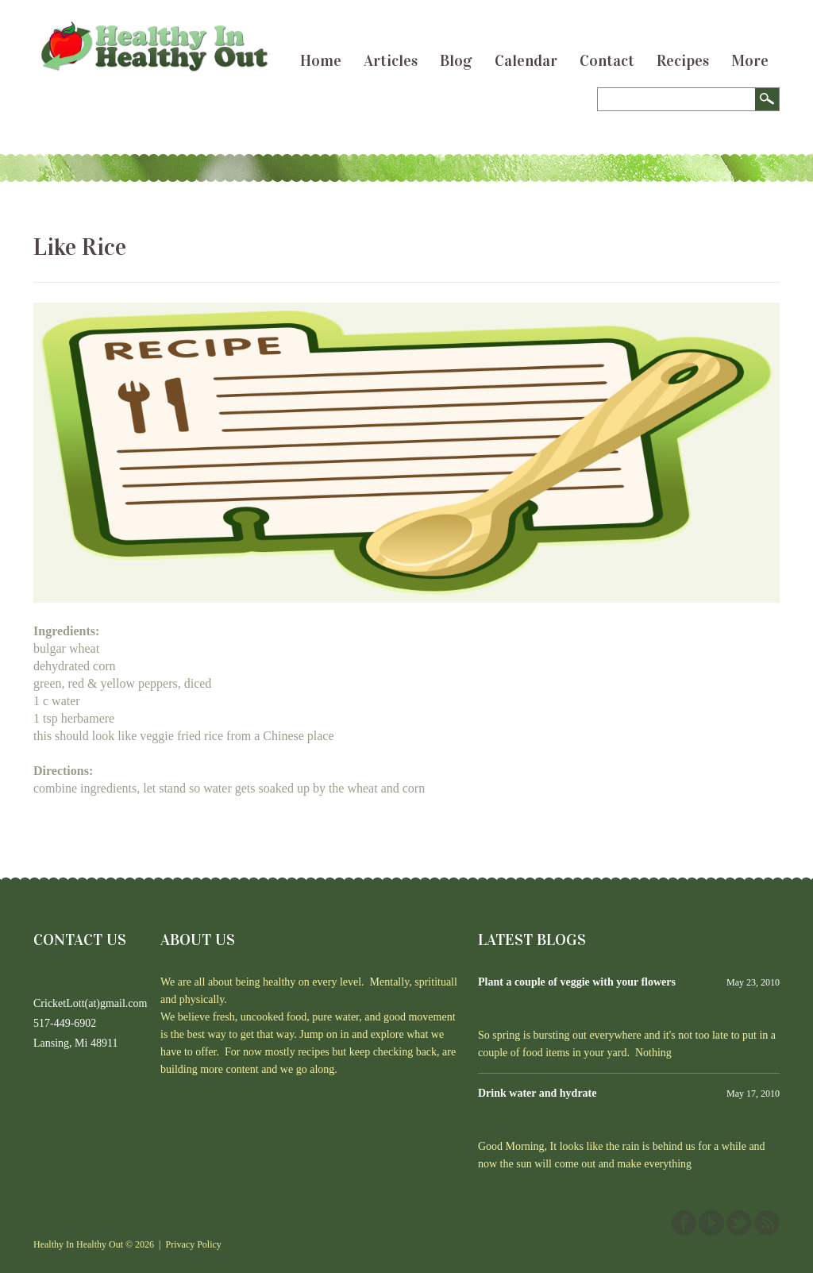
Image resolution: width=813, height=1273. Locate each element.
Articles (391, 60)
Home (320, 60)
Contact (607, 60)
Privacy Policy (194, 1244)
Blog (456, 60)
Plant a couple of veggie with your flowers (577, 982)
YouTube (711, 1223)
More (750, 60)
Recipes (683, 60)
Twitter (739, 1223)
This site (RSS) (767, 1223)
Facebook (683, 1223)
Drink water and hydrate (537, 1093)
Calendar (526, 60)
